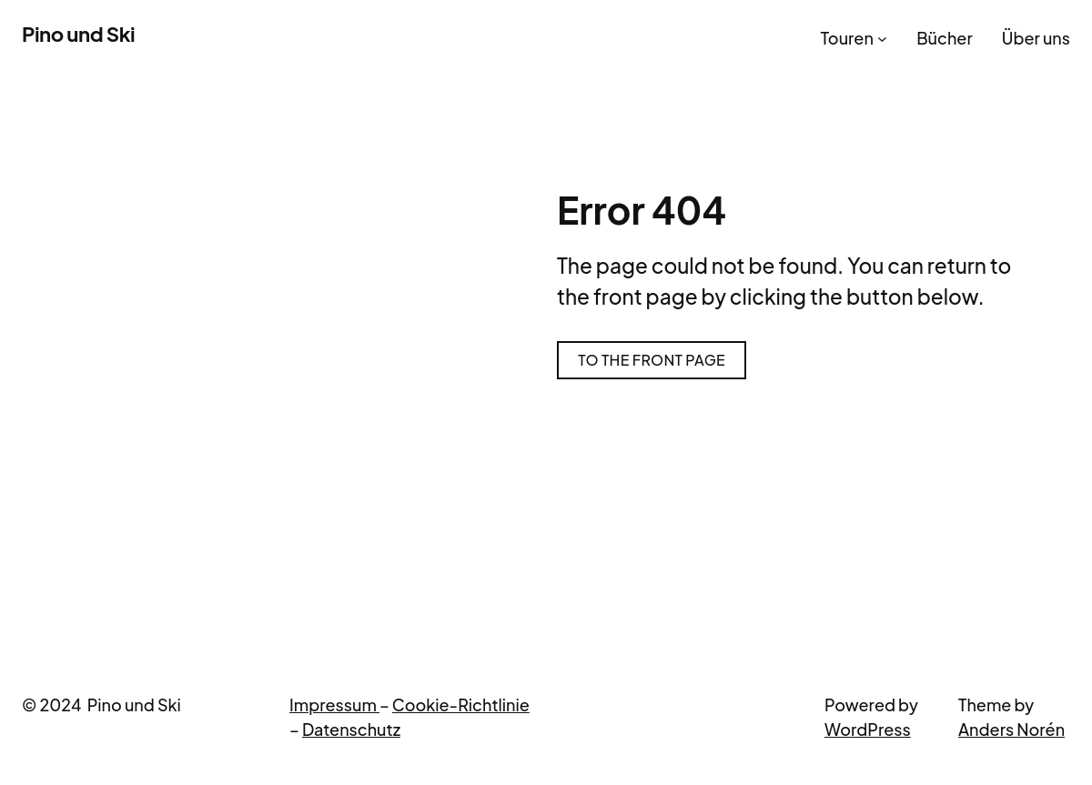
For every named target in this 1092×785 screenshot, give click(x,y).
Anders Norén (1011, 729)
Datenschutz (351, 729)
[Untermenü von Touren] (882, 38)
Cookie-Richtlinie (461, 704)
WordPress (867, 729)
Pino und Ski (78, 33)
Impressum (334, 704)
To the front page (651, 359)
